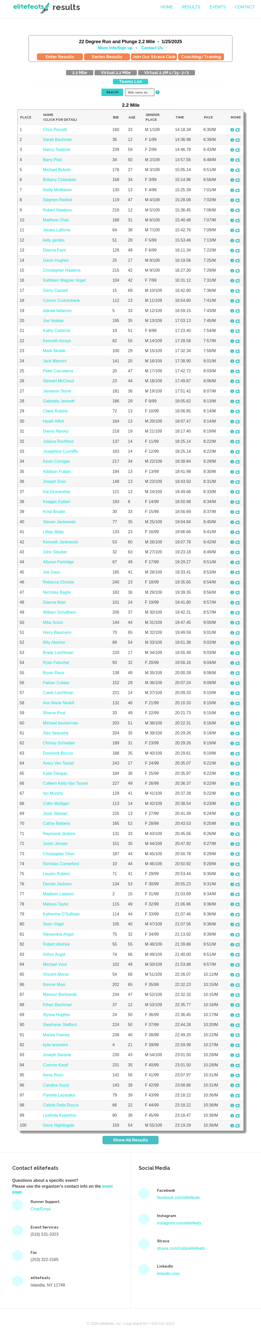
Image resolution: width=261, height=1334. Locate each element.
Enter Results (60, 56)
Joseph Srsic (54, 481)
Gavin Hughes (56, 260)
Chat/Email (40, 1209)
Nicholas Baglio (57, 592)
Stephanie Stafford (59, 1024)
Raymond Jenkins (59, 833)
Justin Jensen (55, 843)
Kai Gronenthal (56, 492)
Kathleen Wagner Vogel (64, 280)
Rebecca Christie (58, 582)
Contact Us (152, 48)
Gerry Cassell (55, 290)
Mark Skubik (54, 351)
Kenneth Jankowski (60, 542)
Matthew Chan (56, 220)
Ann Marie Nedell (58, 703)
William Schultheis (59, 612)
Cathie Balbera (56, 823)
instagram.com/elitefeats (179, 1223)
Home (167, 7)
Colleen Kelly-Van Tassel (65, 783)
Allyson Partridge (58, 562)
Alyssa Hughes (56, 1015)
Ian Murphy (53, 793)
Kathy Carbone (56, 330)
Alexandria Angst (58, 934)
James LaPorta (56, 230)
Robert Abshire (56, 944)
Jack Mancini (54, 361)
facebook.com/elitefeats (178, 1197)
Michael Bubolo (57, 170)
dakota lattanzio (57, 310)
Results (191, 7)
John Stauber (55, 552)
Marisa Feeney (56, 1035)
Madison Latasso (58, 894)
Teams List (130, 81)
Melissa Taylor (56, 904)
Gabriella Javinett (58, 401)
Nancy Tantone (56, 149)
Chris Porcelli (55, 129)
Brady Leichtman (58, 652)
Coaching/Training (201, 56)
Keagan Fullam (56, 501)
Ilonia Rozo (53, 1075)
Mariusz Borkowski (60, 994)
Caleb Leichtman (58, 692)
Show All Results (130, 1139)
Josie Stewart (55, 813)
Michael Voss (55, 964)
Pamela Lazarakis (59, 1095)
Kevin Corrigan (56, 461)
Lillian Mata (53, 532)
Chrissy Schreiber (59, 743)
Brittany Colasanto (59, 179)
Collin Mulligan (56, 803)
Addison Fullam (57, 471)
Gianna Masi (54, 602)
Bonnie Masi (54, 984)
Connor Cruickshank (61, 300)
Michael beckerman (60, 723)
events (218, 7)
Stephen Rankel (57, 200)
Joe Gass (51, 572)
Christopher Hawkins (62, 270)
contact (245, 7)
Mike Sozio (53, 622)
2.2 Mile (79, 72)
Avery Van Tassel (58, 763)
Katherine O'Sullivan (61, 914)
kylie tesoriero (55, 1045)
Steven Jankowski (59, 522)
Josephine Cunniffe (60, 451)
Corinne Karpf (55, 1065)
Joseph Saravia (57, 1055)
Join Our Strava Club (154, 56)
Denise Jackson (57, 884)
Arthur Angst (54, 954)
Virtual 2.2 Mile (116, 72)
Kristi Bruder (54, 511)
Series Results (107, 56)
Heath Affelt (53, 421)
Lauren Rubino (56, 874)
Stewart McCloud (58, 381)
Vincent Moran (56, 974)
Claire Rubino (55, 411)
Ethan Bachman (57, 1005)
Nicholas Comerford (61, 864)
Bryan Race (53, 673)
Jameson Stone (57, 391)
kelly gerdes (53, 240)
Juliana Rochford (58, 441)
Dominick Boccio (58, 753)
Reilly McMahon (57, 190)
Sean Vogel (53, 924)
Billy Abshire (54, 642)
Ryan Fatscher (56, 662)
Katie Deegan (55, 773)
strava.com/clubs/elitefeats (181, 1248)
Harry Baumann (57, 632)
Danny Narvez (56, 431)
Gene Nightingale (58, 1125)
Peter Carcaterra (58, 371)
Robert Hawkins (57, 210)
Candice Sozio (56, 1085)
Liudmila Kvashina (59, 1115)
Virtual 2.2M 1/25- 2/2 (166, 72)
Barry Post (52, 160)
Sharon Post (54, 713)
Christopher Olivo (58, 854)
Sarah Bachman (57, 139)
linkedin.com (168, 1273)
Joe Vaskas (53, 320)
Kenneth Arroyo (57, 341)
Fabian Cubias (56, 683)
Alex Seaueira (55, 733)
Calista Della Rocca (61, 1105)
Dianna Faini (54, 250)
